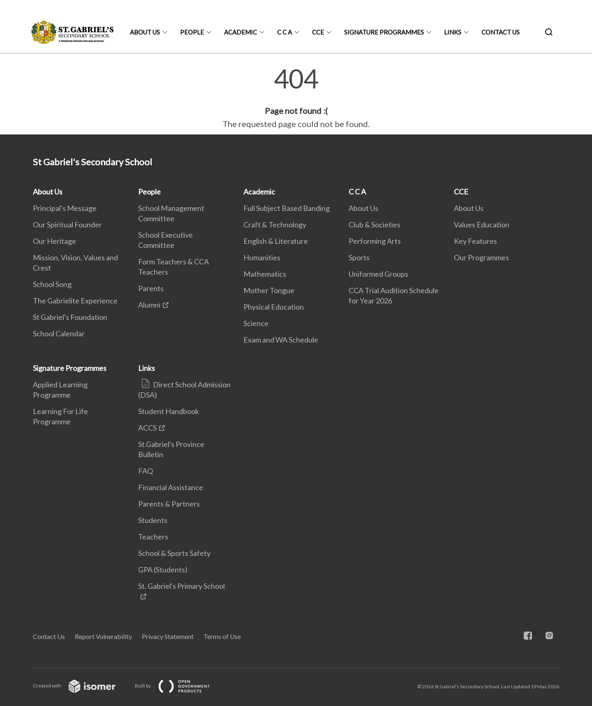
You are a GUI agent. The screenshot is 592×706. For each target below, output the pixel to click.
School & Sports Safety (174, 553)
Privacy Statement (168, 636)
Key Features (475, 240)
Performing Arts (375, 240)
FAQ (145, 470)
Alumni (149, 304)
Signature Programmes (384, 32)
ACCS (147, 427)
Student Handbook (168, 411)
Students (152, 520)
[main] (296, 97)
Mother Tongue (268, 290)
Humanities (261, 257)
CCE (318, 32)
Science (255, 323)
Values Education (481, 224)
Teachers (153, 536)
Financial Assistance (170, 487)
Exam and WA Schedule (280, 339)
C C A (284, 32)
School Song (52, 284)
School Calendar (59, 333)
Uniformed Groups (378, 273)
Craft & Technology (274, 224)
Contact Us (500, 32)
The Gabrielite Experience (75, 300)
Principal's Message (65, 208)
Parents (151, 288)
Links (452, 32)
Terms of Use (222, 636)
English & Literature (275, 240)
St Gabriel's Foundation (70, 317)
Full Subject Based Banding (286, 208)
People (192, 32)
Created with (81, 686)
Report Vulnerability (103, 636)
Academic (240, 32)
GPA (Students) (162, 569)
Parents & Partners (169, 503)
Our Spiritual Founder (67, 224)
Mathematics (264, 273)
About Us (145, 32)
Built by (179, 686)
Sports (359, 257)
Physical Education (273, 306)
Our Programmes (481, 257)
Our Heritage (54, 240)
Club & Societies (374, 224)
